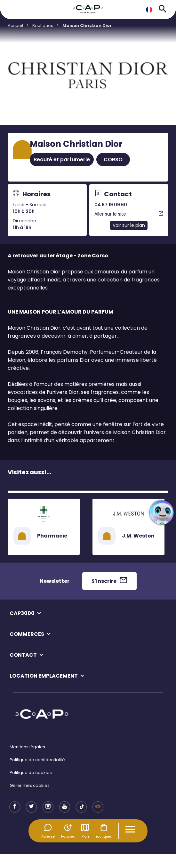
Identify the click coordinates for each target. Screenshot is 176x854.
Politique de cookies (31, 772)
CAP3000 (22, 613)
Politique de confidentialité (37, 760)
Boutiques (103, 831)
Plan (85, 831)
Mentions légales (27, 747)
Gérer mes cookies (30, 785)
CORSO (113, 159)
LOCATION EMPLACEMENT (44, 676)
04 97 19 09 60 (110, 204)
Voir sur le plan (129, 225)
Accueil (15, 25)
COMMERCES (27, 634)
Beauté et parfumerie (62, 159)
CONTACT (23, 655)
